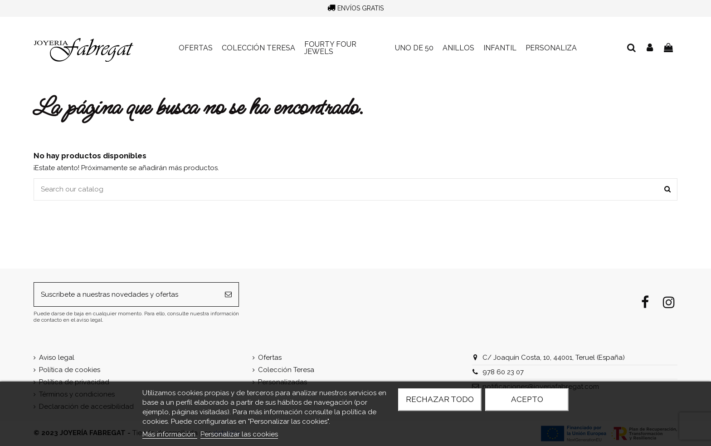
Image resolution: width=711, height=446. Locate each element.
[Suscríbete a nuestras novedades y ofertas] (126, 295)
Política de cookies (69, 370)
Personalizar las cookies (239, 434)
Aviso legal (56, 357)
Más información (169, 434)
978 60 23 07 (503, 372)
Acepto (527, 399)
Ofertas (270, 357)
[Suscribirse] (228, 295)
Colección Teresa (286, 370)
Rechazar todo (440, 399)
